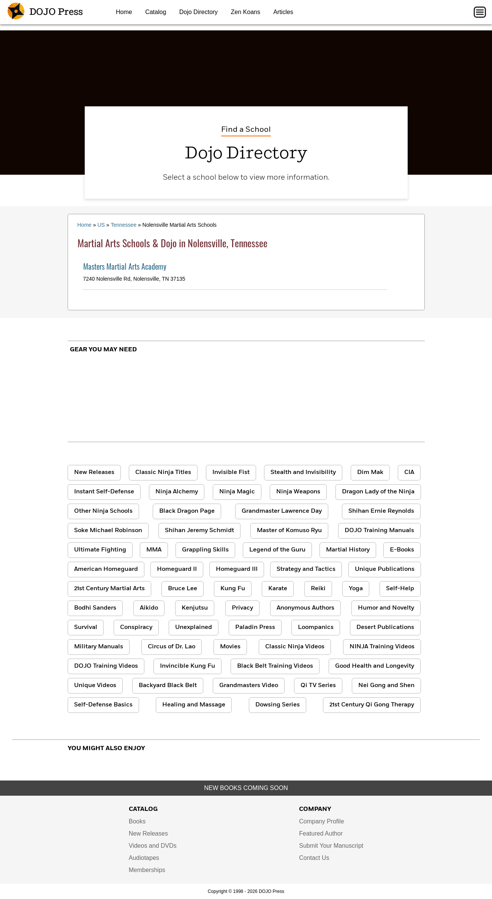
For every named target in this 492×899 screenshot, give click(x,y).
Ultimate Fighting (100, 550)
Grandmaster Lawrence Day (282, 511)
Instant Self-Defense (104, 492)
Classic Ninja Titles (163, 472)
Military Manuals (98, 647)
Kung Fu (232, 589)
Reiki (318, 589)
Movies (230, 647)
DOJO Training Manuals (379, 531)
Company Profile (321, 821)
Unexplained (193, 627)
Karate (277, 589)
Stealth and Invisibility (303, 472)
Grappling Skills (205, 550)
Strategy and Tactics (306, 569)
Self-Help (400, 589)
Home (124, 12)
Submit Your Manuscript (331, 845)
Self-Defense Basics (103, 705)
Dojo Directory (198, 12)
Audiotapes (144, 858)
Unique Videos (95, 686)
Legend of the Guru (277, 550)
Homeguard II (177, 569)
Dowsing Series (277, 705)
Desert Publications (385, 627)
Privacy (242, 608)
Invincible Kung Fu (187, 666)
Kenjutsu (195, 608)
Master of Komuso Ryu (289, 531)
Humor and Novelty (386, 608)
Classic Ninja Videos (294, 647)
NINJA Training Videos (382, 647)
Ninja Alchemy (176, 492)
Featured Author (321, 833)
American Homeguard (106, 569)
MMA (153, 550)
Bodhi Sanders (95, 608)
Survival (85, 627)
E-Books (402, 550)
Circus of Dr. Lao (171, 647)
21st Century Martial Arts (109, 589)
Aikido (149, 608)
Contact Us (314, 858)
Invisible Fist (231, 472)
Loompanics (316, 627)
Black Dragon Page (187, 511)
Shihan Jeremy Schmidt (199, 531)
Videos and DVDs (153, 845)
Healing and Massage (193, 705)
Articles (283, 12)
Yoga (356, 589)
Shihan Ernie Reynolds (381, 511)
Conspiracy (136, 627)
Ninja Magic (237, 492)
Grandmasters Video (248, 686)
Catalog (155, 12)
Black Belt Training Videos (275, 666)
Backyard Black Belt (168, 686)
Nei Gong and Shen (386, 686)
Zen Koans (245, 12)
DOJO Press (45, 12)
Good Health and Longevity (374, 666)
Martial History (348, 550)
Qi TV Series (318, 686)
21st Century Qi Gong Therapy (371, 705)
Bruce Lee (182, 589)
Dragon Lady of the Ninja (378, 492)
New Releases (94, 472)
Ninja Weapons (298, 492)
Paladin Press (255, 627)
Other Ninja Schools (103, 511)
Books (137, 821)
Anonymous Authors (305, 608)
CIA (409, 472)
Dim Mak (370, 472)
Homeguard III (237, 569)
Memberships (147, 870)
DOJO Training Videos (106, 666)
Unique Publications (384, 569)
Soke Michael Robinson (108, 531)
